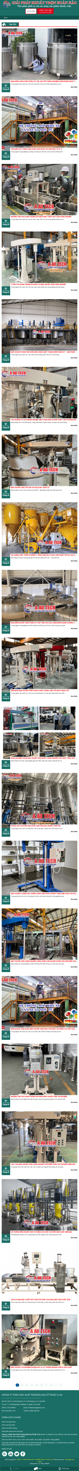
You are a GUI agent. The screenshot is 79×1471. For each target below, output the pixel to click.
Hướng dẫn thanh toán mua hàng (12, 1431)
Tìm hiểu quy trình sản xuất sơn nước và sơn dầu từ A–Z (36, 149)
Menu (6, 17)
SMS (37, 1468)
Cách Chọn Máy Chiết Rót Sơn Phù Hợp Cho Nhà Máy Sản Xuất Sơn (40, 1300)
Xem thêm (74, 87)
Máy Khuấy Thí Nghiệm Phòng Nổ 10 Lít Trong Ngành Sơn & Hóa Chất (41, 1367)
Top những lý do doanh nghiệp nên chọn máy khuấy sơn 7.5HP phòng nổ (43, 420)
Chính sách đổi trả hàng (9, 1428)
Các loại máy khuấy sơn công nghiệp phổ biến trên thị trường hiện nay (43, 1164)
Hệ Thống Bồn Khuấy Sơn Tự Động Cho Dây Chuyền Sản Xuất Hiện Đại (41, 1232)
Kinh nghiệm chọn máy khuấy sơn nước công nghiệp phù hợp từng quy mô (44, 758)
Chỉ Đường (63, 1468)
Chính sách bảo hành (8, 1425)
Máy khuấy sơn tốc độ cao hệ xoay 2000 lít (30, 487)
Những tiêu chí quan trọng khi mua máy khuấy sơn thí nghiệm (39, 1097)
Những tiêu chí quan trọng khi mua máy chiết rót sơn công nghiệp (41, 217)
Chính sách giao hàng (8, 1422)
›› (61, 1385)
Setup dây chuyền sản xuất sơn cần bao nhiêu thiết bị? (36, 826)
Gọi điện (14, 1468)
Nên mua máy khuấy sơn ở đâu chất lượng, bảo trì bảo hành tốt (40, 691)
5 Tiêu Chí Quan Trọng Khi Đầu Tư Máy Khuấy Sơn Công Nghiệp (38, 284)
